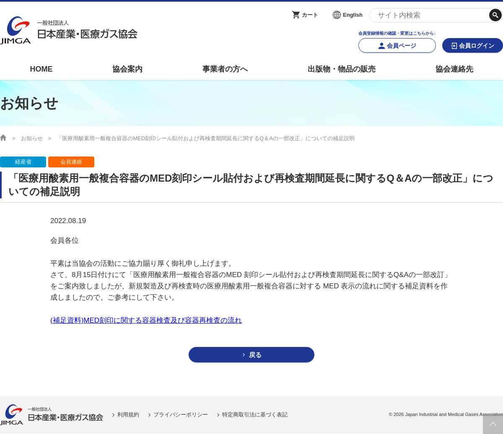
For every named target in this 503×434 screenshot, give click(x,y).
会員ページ (401, 45)
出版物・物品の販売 (342, 69)
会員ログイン (476, 45)
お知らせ (32, 138)
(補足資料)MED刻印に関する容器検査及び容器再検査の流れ (146, 320)
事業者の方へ (225, 69)
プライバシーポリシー (180, 415)
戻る (255, 355)
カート (310, 15)
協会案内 (127, 69)
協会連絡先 (454, 69)
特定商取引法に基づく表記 (255, 415)
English (353, 15)
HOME (41, 69)
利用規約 (128, 415)
